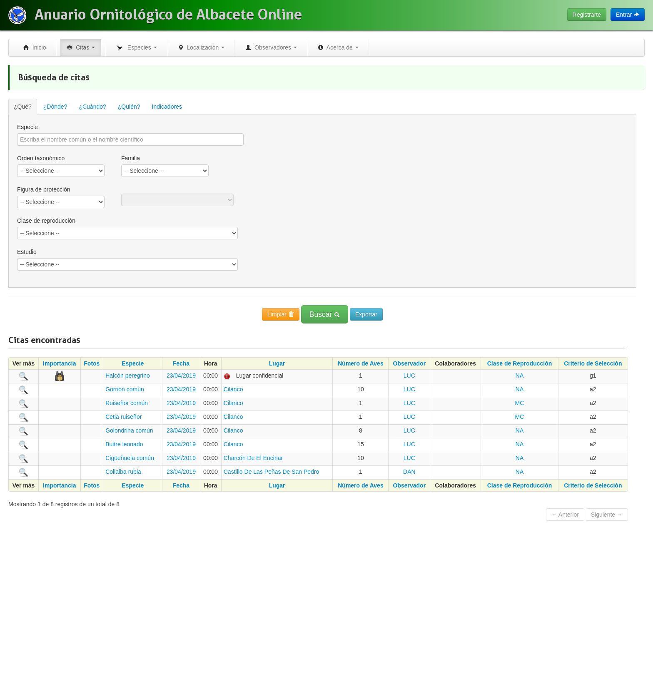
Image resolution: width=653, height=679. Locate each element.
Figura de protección (43, 189)
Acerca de (338, 47)
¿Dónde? (55, 106)
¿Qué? (23, 106)
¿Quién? (129, 106)
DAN (409, 471)
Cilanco (233, 389)
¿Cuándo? (92, 106)
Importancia (59, 363)
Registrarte (587, 14)
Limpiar (280, 314)
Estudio (27, 252)
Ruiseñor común (126, 403)
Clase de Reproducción (519, 363)
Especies (136, 48)
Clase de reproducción (46, 220)
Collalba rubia (123, 471)
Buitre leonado (124, 444)
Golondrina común (129, 430)
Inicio (34, 47)
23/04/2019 (181, 375)
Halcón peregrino (127, 375)
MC (519, 403)
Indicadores (167, 106)
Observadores (271, 47)
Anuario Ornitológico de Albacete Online (168, 14)
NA (519, 375)
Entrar (627, 14)
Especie (27, 127)
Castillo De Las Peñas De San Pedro (271, 471)
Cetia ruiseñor (123, 416)
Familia (130, 158)
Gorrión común (124, 389)
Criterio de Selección (593, 363)
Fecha (181, 363)
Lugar (277, 363)
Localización (201, 47)
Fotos (92, 363)
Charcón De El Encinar (253, 458)
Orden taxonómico (41, 158)
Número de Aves (360, 363)
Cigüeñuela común (129, 458)
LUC (409, 375)
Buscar (324, 314)
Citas (81, 47)
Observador (409, 363)
